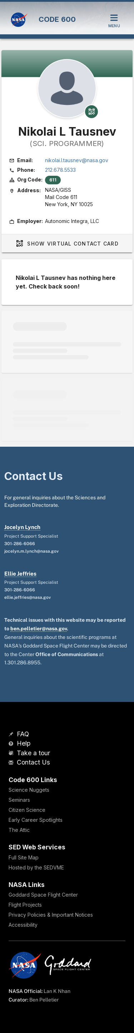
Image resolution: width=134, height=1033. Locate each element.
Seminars (19, 800)
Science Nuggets (29, 790)
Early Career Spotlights (36, 820)
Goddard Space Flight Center (43, 895)
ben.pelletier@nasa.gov (38, 628)
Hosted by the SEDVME (36, 867)
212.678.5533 (60, 170)
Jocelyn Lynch (22, 527)
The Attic (19, 830)
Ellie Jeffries (20, 574)
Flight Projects (25, 905)
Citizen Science (27, 810)
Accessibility (23, 925)
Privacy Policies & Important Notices (51, 915)
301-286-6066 (19, 543)
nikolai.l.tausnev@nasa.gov (76, 160)
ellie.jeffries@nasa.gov (27, 597)
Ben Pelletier (44, 1000)
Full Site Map (24, 857)
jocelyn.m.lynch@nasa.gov (31, 551)
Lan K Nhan (57, 991)
